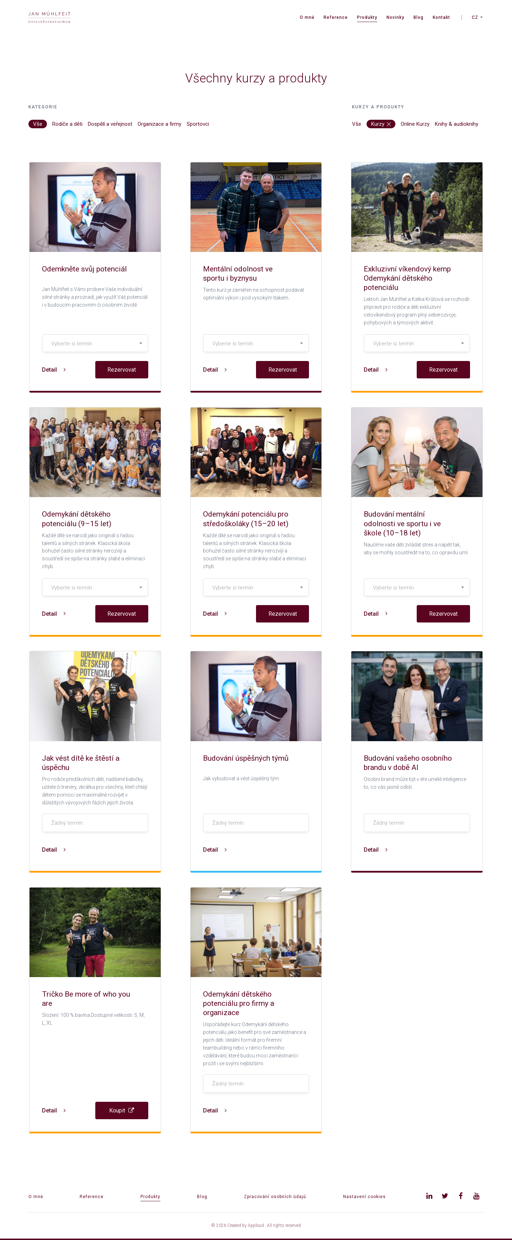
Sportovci (198, 124)
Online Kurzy (415, 124)
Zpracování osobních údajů (275, 1196)
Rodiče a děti (67, 124)
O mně (307, 17)
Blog (418, 17)
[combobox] (95, 343)
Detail (54, 369)
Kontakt (441, 17)
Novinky (395, 17)
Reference (336, 17)
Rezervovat (121, 369)
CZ (475, 17)
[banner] (49, 18)
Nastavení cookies (364, 1196)
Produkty (367, 17)
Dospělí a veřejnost (110, 124)
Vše (37, 124)
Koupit (121, 1110)
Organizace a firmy (159, 124)
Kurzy (381, 124)
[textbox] (95, 343)
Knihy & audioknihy (456, 124)
